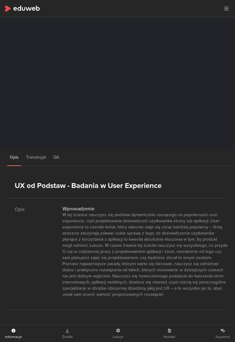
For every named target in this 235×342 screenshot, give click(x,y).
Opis (14, 157)
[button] (226, 8)
